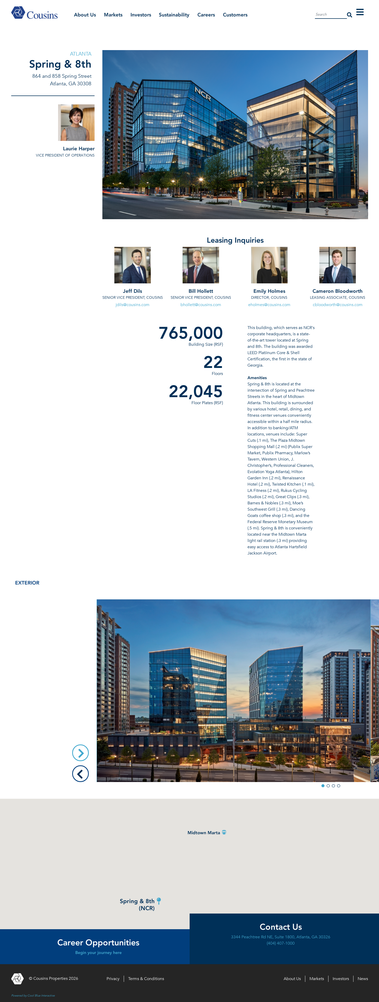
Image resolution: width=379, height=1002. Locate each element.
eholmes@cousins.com (269, 304)
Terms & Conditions (146, 978)
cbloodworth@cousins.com (338, 304)
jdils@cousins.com (133, 304)
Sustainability (174, 15)
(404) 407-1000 (281, 943)
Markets (113, 15)
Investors (141, 15)
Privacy (113, 978)
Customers (235, 15)
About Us (85, 15)
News (363, 978)
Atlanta (80, 54)
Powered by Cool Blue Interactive (33, 995)
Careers (206, 15)
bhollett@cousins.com (201, 304)
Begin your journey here (98, 952)
